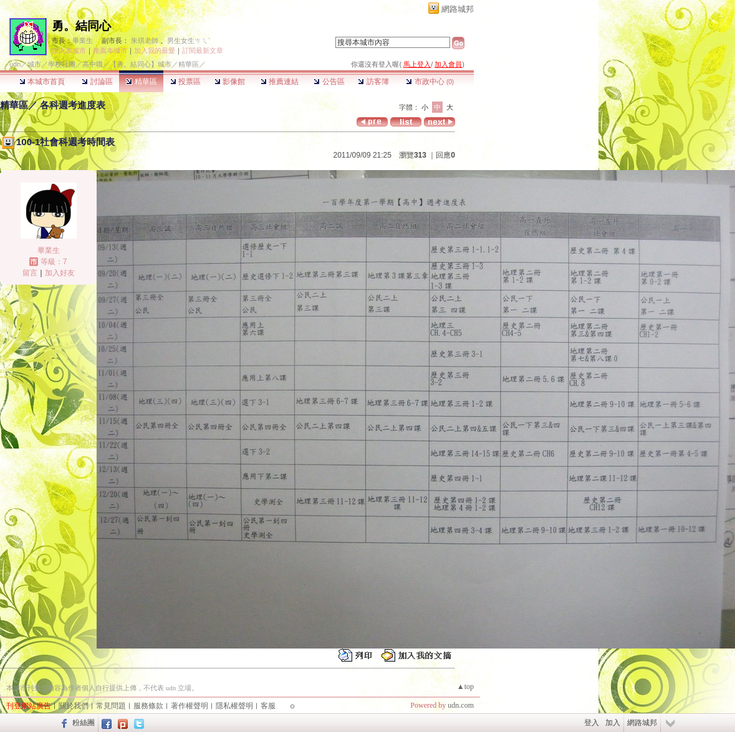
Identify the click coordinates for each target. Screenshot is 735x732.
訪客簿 (373, 81)
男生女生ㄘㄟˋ (188, 40)
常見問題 (111, 705)
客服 (268, 705)
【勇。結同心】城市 (140, 64)
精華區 (141, 81)
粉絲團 (83, 722)
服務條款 (148, 705)
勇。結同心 (81, 25)
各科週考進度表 (72, 105)
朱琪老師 (144, 40)
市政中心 (430, 81)
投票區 (185, 81)
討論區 (97, 81)
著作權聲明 (189, 705)
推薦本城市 (110, 50)
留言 (29, 273)
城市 (34, 64)
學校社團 (61, 64)
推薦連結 (280, 81)
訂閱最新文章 (202, 50)
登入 (591, 722)
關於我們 (74, 705)
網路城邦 (457, 9)
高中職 (92, 64)
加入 (612, 722)
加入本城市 (69, 50)
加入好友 (60, 273)
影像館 (229, 81)
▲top (465, 686)
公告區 (329, 81)
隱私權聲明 (234, 705)
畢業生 (82, 40)
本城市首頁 (42, 81)
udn (15, 64)
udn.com (461, 705)
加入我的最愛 (154, 50)
